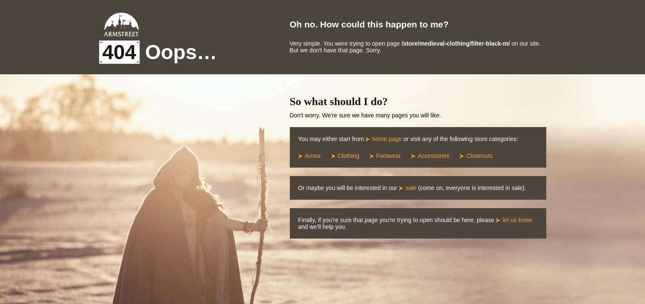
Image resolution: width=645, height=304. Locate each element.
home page (387, 139)
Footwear (388, 155)
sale (410, 188)
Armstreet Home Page (121, 24)
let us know (517, 220)
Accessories (433, 155)
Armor (313, 155)
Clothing (348, 155)
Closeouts (479, 155)
